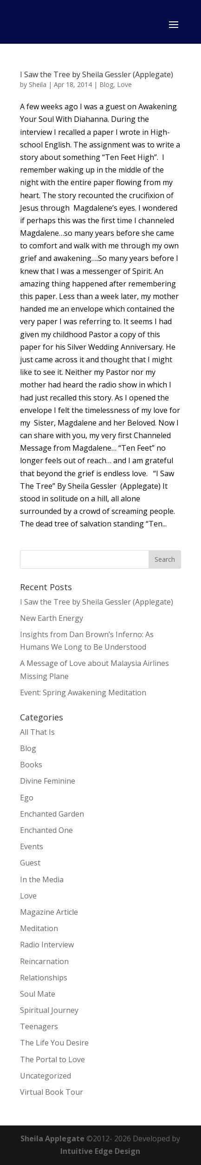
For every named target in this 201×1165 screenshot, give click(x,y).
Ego (26, 797)
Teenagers (39, 1026)
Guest (30, 863)
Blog (106, 84)
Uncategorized (45, 1076)
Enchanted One (46, 830)
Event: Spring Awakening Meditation (83, 692)
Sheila (37, 84)
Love (124, 84)
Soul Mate (37, 994)
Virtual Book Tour (51, 1092)
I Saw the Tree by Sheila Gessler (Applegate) (96, 74)
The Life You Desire (54, 1043)
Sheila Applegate (52, 1138)
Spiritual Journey (49, 1010)
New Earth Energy (51, 618)
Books (31, 764)
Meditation (39, 928)
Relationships (43, 977)
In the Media (42, 879)
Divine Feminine (47, 781)
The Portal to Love (52, 1059)
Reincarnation (44, 961)
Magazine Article (49, 912)
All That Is (37, 732)
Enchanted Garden (52, 814)
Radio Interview (47, 944)
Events (31, 846)
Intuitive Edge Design (100, 1151)
